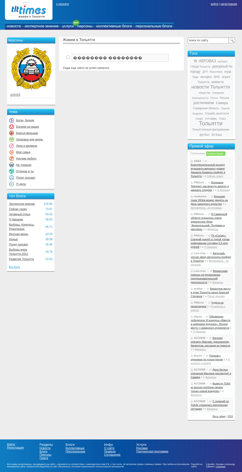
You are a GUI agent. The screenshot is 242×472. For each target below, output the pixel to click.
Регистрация (15, 447)
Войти (11, 444)
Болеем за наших (27, 126)
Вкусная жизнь (18, 234)
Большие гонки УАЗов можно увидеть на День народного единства (209, 200)
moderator (200, 196)
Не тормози (23, 165)
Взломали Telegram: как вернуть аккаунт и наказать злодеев (210, 186)
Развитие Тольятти (21, 259)
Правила (110, 451)
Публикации (197, 153)
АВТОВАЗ (207, 61)
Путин (214, 98)
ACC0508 (199, 338)
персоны (85, 26)
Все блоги (14, 267)
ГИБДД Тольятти (200, 66)
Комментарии (215, 153)
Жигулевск (216, 71)
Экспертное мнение (22, 204)
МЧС (217, 77)
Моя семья (23, 152)
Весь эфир (219, 416)
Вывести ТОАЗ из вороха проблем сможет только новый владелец (210, 387)
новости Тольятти (210, 86)
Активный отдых (19, 214)
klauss (198, 316)
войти (214, 4)
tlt (195, 61)
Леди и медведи (26, 146)
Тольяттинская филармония (210, 129)
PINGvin (199, 182)
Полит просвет (25, 177)
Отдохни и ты (25, 171)
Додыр (13, 239)
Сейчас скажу (18, 209)
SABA (197, 161)
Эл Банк (216, 134)
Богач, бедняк (25, 120)
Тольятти (211, 123)
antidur (198, 288)
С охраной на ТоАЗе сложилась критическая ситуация (210, 405)
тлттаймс (211, 118)
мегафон (206, 77)
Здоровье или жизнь (29, 139)
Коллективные (75, 448)
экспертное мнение (41, 26)
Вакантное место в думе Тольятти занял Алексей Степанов (211, 292)
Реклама (141, 448)
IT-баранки (16, 219)
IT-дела (21, 184)
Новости (44, 448)
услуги (68, 26)
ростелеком (203, 103)
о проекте (62, 4)
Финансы (212, 229)
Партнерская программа (152, 451)
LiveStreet (220, 466)
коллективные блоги (114, 26)
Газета (43, 458)
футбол (204, 134)
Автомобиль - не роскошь (206, 207)
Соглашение (112, 454)
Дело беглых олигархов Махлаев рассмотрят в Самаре (211, 373)
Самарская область (206, 108)
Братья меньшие (27, 133)
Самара (222, 103)
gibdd (15, 95)
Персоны (45, 454)
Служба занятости (217, 113)
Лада (195, 77)
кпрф (227, 71)
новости (14, 26)
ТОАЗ (222, 118)
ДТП (205, 71)
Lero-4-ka (200, 253)
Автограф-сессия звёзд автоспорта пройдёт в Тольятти (211, 257)
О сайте (109, 448)
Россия (224, 98)
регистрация (228, 4)
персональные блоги (154, 26)
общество (204, 92)
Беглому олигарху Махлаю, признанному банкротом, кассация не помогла (210, 342)
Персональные (75, 451)
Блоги (43, 451)
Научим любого (26, 158)
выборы (222, 61)
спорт (199, 118)
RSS (230, 416)
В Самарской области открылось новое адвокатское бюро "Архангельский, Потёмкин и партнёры (209, 222)
